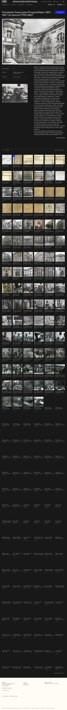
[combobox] (9, 150)
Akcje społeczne (5, 696)
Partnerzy (25, 683)
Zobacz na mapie (20, 76)
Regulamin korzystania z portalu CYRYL (38, 708)
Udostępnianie (26, 684)
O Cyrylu (25, 682)
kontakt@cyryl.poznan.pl (7, 688)
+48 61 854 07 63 (5, 690)
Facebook (52, 683)
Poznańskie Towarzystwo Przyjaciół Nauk (18, 73)
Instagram (47, 683)
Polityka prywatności (26, 708)
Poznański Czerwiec (14, 696)
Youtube (56, 683)
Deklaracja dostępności (51, 708)
